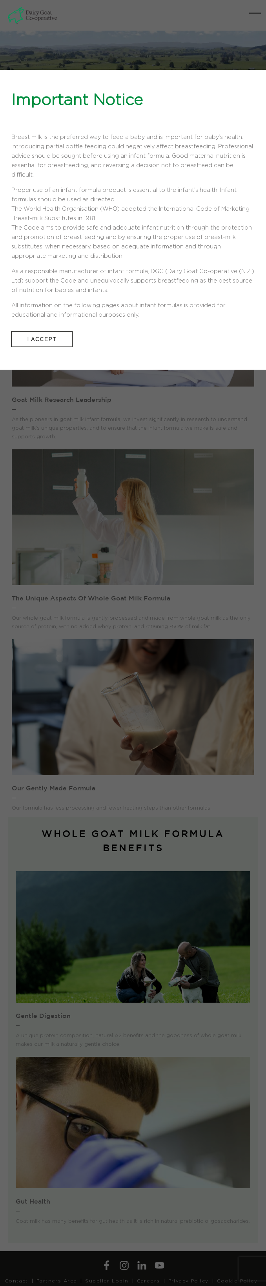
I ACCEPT (42, 339)
